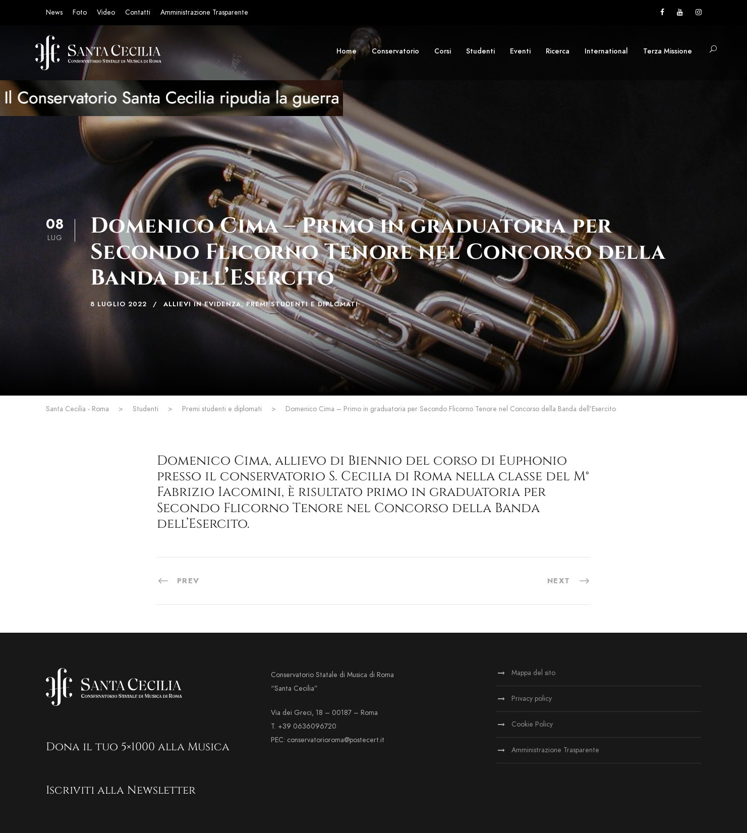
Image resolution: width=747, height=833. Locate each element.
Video (106, 12)
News (54, 12)
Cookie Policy (532, 724)
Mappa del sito (533, 673)
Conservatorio (395, 51)
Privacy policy (531, 698)
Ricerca (557, 51)
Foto (80, 12)
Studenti (480, 51)
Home (346, 51)
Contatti (137, 12)
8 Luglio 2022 (118, 304)
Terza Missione (667, 51)
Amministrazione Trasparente (204, 12)
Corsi (442, 51)
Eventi (520, 51)
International (606, 51)
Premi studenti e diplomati (302, 304)
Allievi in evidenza (202, 304)
